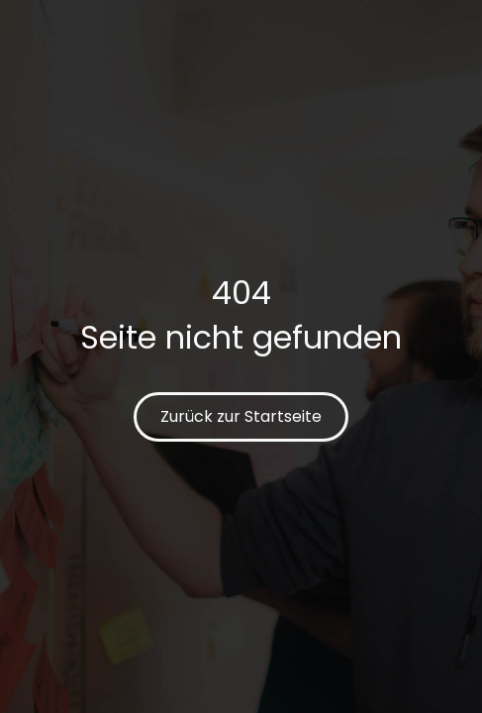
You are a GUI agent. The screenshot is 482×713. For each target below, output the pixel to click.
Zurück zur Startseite (241, 416)
